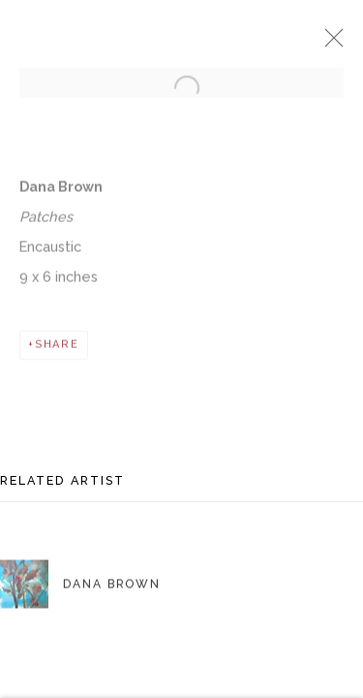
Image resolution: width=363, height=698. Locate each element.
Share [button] (57, 353)
